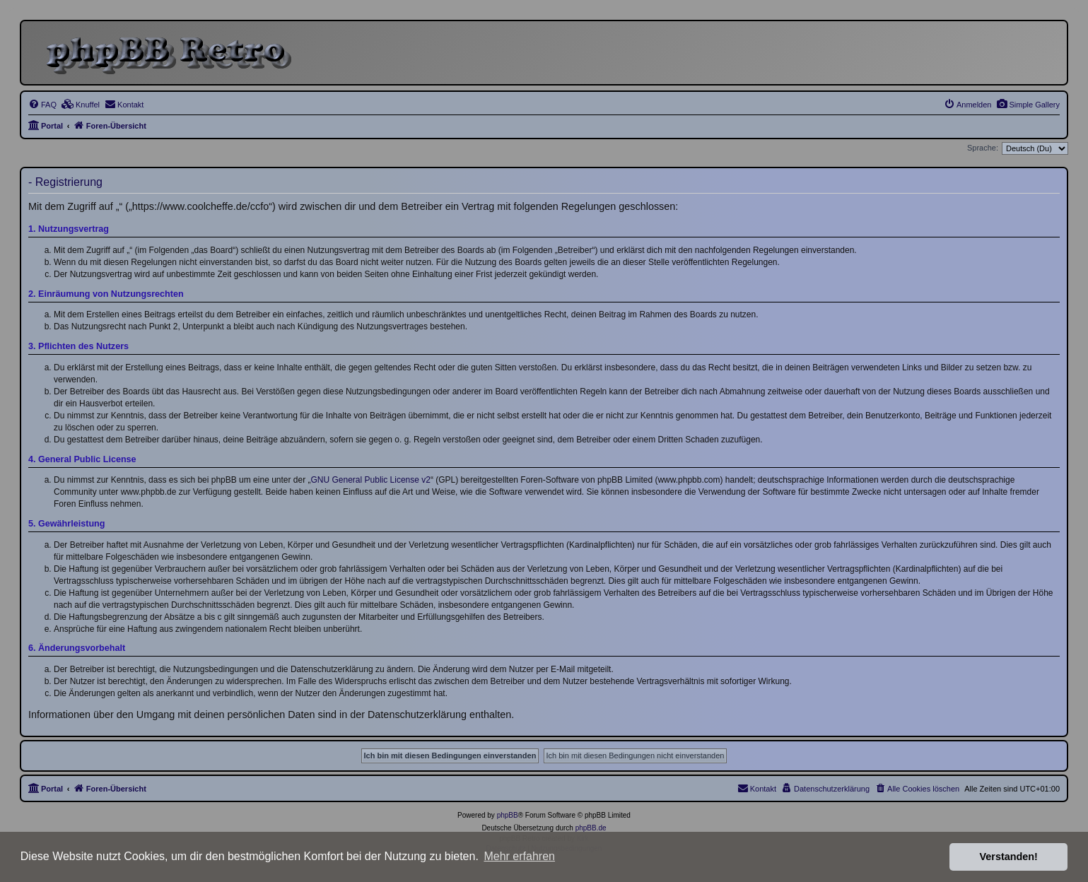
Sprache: (982, 147)
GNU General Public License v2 (371, 480)
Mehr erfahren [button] (519, 856)
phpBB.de (591, 828)
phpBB (507, 815)
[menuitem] (1028, 104)
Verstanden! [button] (1009, 856)
